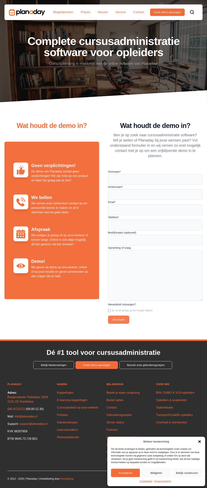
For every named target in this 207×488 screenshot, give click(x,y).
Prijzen (85, 12)
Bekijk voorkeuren (187, 472)
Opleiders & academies (171, 400)
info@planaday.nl (26, 416)
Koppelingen (65, 392)
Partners (112, 429)
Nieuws (103, 12)
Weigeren (156, 472)
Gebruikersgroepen (119, 415)
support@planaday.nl (33, 423)
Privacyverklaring (162, 481)
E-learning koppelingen (72, 400)
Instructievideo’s (67, 429)
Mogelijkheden (63, 12)
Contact (138, 12)
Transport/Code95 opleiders (174, 415)
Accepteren (125, 472)
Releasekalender (68, 437)
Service (120, 12)
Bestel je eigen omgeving (123, 392)
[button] (199, 441)
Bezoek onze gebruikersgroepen (146, 365)
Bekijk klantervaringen (53, 365)
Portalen (62, 415)
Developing (66, 478)
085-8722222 (16, 409)
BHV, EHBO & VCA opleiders (175, 392)
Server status (115, 422)
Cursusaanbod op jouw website (77, 407)
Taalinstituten (164, 407)
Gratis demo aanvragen (167, 12)
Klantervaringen (67, 422)
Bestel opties (115, 400)
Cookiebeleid (145, 481)
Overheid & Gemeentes (171, 422)
